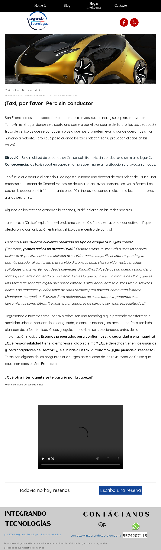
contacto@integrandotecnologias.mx (96, 535)
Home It (40, 5)
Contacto (121, 5)
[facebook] (124, 22)
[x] (134, 22)
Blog (67, 5)
